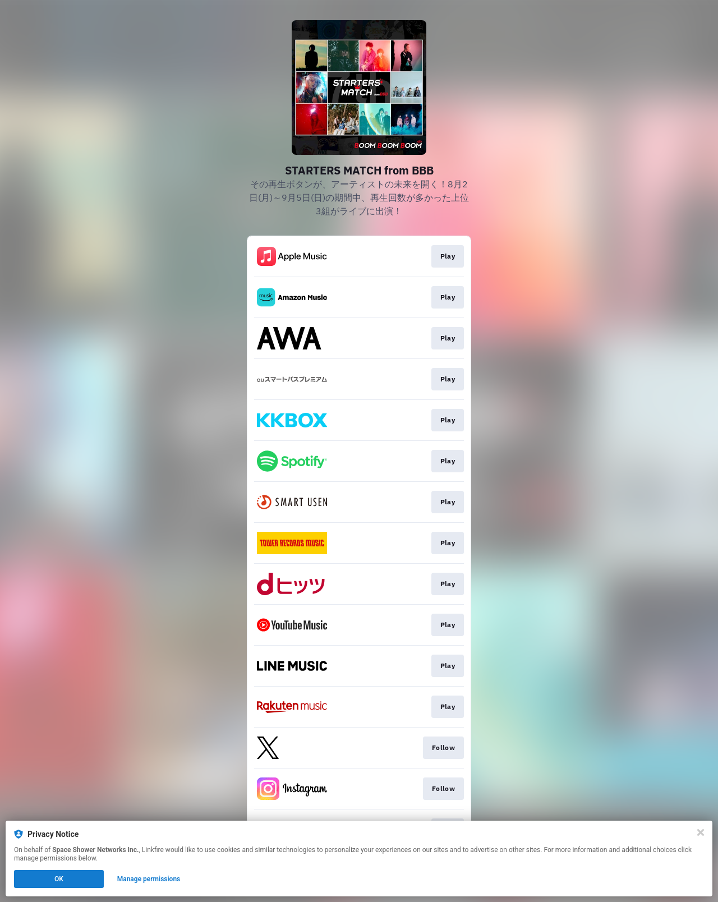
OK (58, 879)
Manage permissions (149, 879)
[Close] (701, 832)
